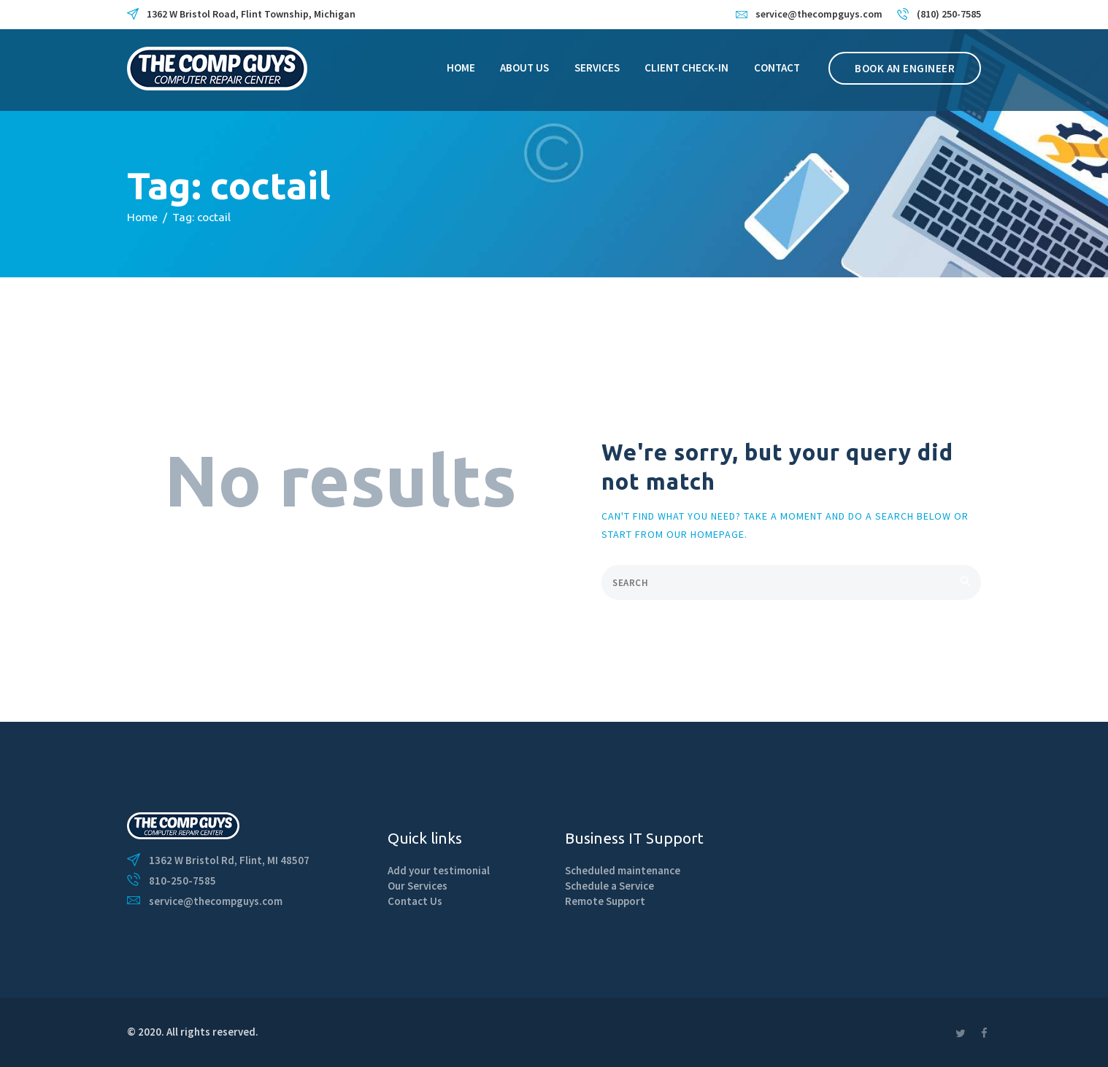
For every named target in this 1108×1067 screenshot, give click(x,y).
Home (142, 216)
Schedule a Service (609, 886)
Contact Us (415, 901)
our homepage (705, 534)
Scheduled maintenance (622, 870)
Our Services (417, 886)
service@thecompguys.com (215, 901)
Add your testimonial (439, 870)
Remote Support (605, 901)
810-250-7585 (182, 880)
